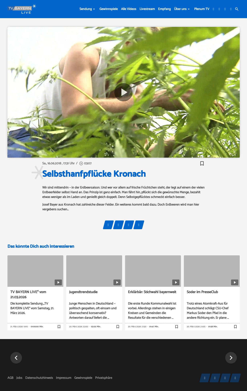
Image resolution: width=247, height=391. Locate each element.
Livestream (147, 9)
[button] (231, 358)
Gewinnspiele (108, 9)
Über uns (180, 9)
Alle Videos (128, 9)
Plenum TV (201, 9)
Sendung (85, 9)
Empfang (164, 9)
